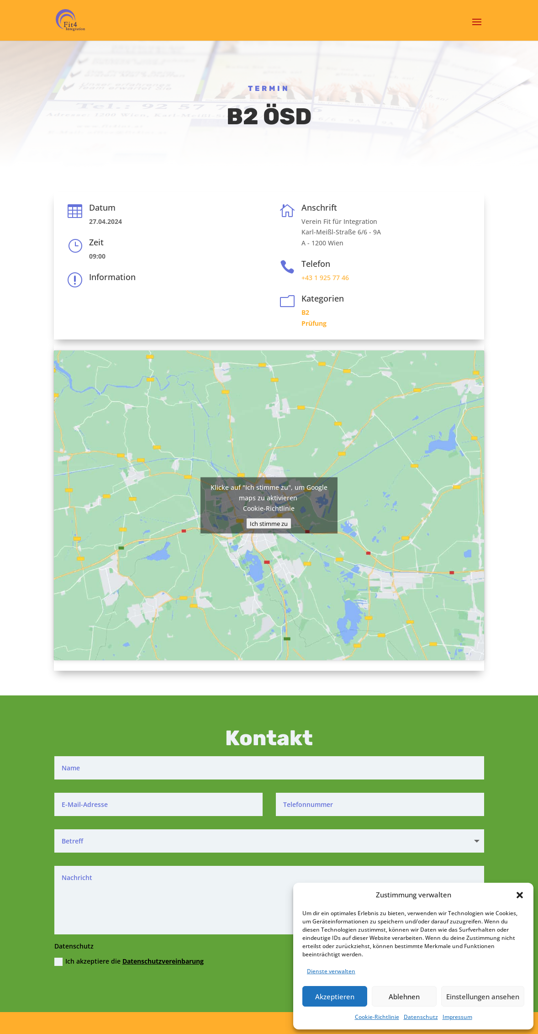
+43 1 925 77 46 (325, 277)
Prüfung (314, 323)
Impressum (457, 1017)
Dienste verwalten (331, 971)
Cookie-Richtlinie (377, 1017)
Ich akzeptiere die (129, 961)
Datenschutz (421, 1017)
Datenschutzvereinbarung (163, 961)
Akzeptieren (334, 996)
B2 (305, 312)
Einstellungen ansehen (482, 996)
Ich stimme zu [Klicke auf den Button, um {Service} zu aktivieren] (269, 523)
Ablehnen (404, 996)
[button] (519, 895)
